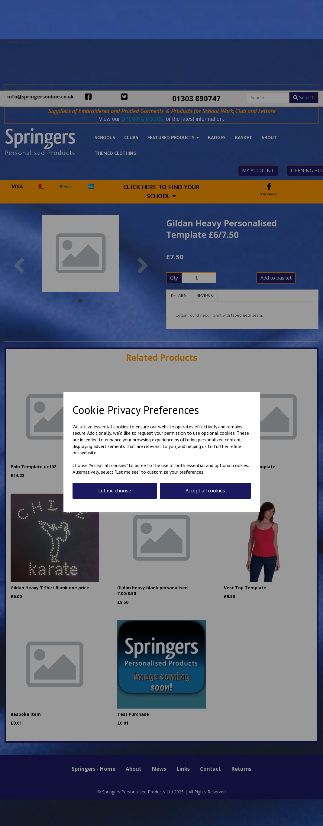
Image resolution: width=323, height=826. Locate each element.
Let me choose (114, 490)
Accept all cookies (205, 490)
